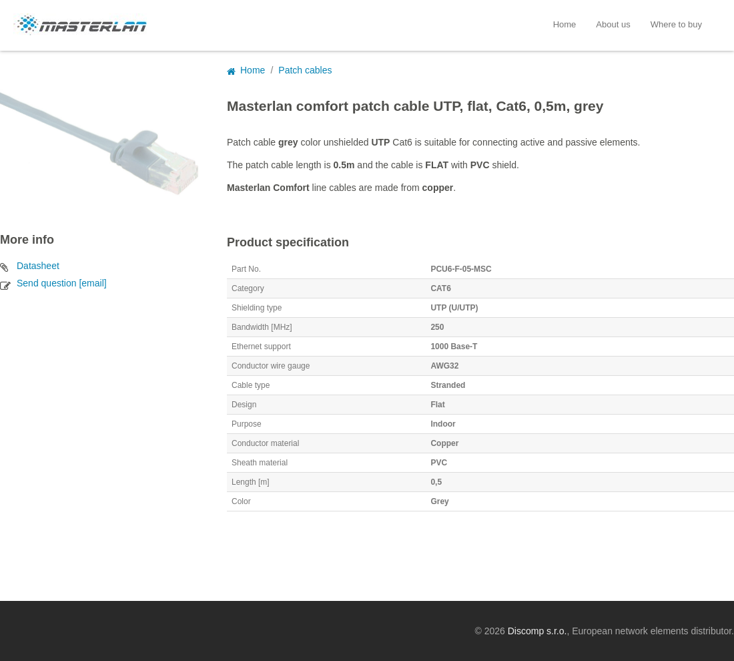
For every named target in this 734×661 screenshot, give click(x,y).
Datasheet (38, 265)
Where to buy (676, 24)
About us (613, 24)
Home (565, 24)
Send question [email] (62, 283)
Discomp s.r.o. (537, 631)
